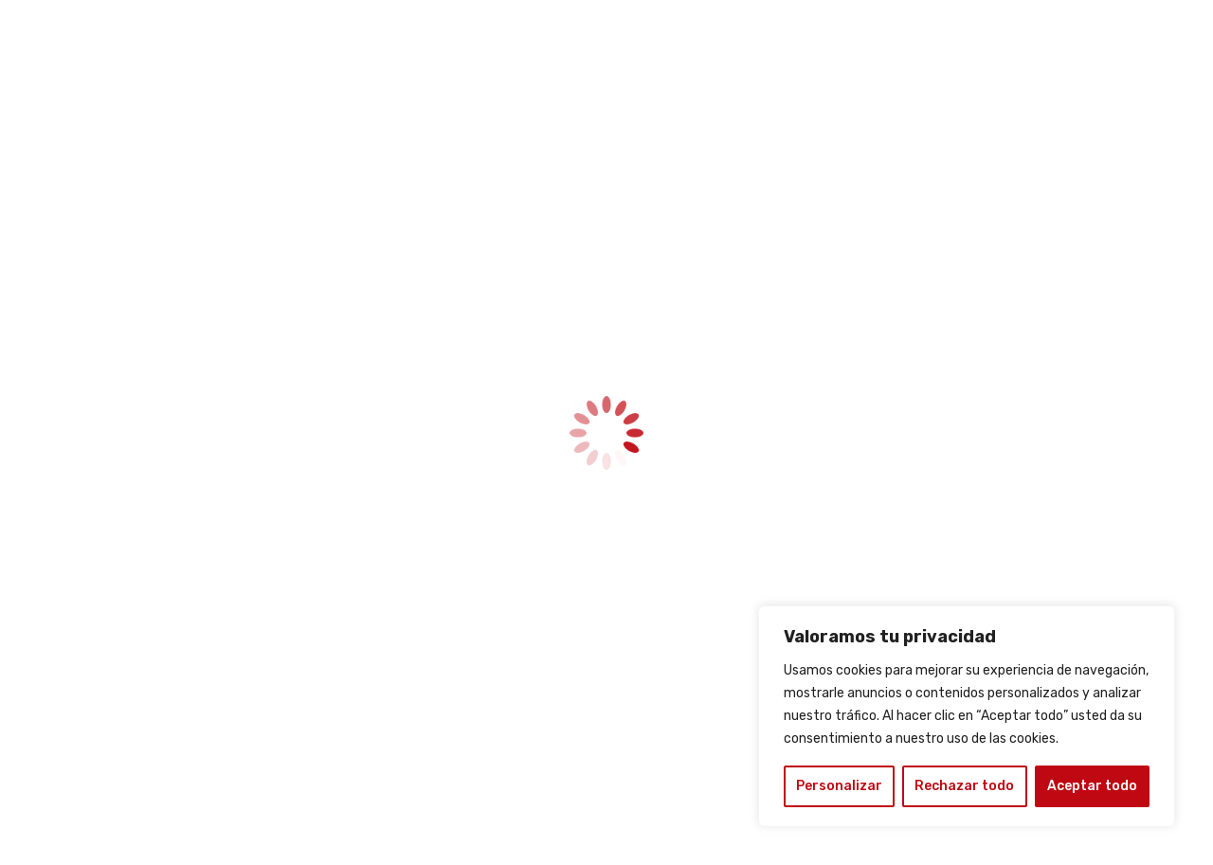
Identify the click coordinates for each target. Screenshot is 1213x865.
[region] (966, 716)
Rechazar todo (964, 786)
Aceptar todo (1092, 786)
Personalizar (839, 786)
